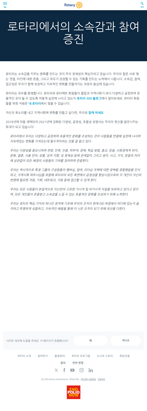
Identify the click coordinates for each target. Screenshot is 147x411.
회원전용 (125, 356)
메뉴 (5, 5)
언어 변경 (77, 363)
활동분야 (60, 356)
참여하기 (43, 356)
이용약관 (101, 379)
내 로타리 (34, 103)
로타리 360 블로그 (89, 98)
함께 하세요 (96, 112)
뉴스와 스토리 (105, 356)
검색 (142, 5)
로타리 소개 (24, 356)
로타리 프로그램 (81, 356)
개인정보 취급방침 (88, 379)
